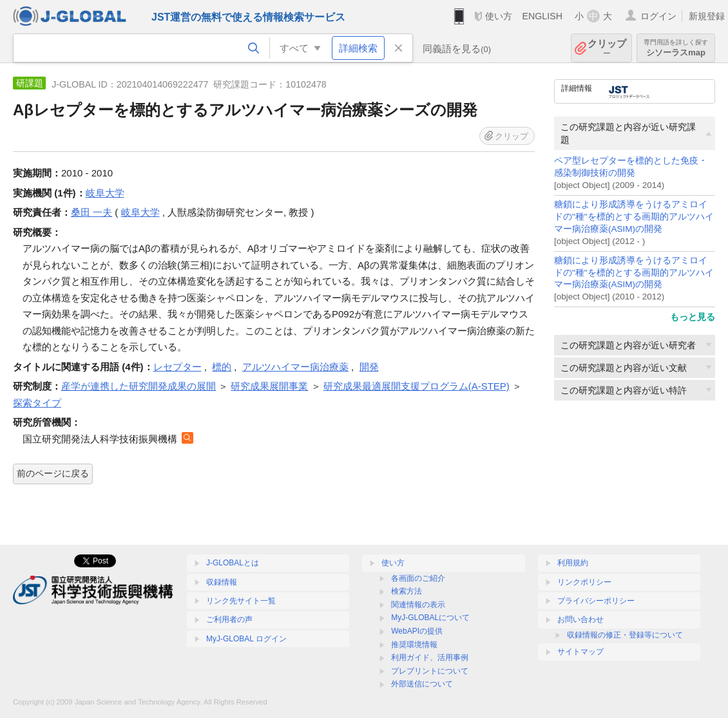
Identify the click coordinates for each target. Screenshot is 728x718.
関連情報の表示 (418, 604)
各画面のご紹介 (418, 578)
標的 (221, 366)
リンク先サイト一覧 (241, 600)
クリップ (607, 48)
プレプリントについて (429, 670)
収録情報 (221, 582)
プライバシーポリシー (596, 600)
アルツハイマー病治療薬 (295, 366)
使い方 (498, 16)
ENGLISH (542, 16)
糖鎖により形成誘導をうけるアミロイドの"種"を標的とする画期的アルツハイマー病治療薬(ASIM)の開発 (634, 217)
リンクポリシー (584, 582)
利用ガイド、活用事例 (429, 657)
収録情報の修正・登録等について (625, 634)
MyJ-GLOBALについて (430, 617)
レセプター (177, 366)
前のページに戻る (53, 473)
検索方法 (406, 591)
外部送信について (422, 683)
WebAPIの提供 (417, 631)
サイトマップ (580, 651)
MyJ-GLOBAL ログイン (246, 638)
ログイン (658, 16)
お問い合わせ (580, 619)
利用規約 (572, 562)
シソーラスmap (676, 48)
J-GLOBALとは (232, 562)
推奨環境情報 (414, 644)
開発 (369, 366)
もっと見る (692, 317)
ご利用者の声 (229, 619)
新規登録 (707, 16)
